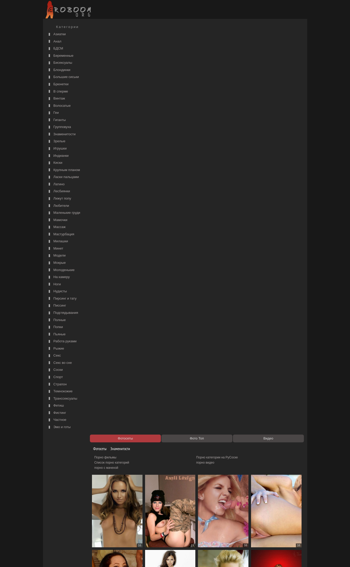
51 (237, 519)
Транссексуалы (62, 398)
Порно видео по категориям (117, 529)
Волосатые (59, 106)
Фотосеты (100, 36)
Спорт (55, 377)
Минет (55, 248)
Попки (55, 327)
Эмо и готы (59, 427)
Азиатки (56, 34)
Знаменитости (61, 134)
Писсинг (56, 305)
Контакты (134, 557)
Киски (54, 163)
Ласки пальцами (63, 177)
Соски (55, 370)
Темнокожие (60, 391)
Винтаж (56, 98)
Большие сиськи (63, 77)
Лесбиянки (58, 191)
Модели (56, 255)
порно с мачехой (109, 56)
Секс (54, 355)
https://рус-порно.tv (211, 529)
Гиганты (56, 120)
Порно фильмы (108, 45)
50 (211, 519)
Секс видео (105, 534)
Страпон (57, 384)
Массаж (56, 227)
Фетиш (55, 405)
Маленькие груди (63, 213)
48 (158, 519)
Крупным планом (63, 170)
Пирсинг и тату (62, 298)
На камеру (58, 277)
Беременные (60, 56)
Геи (53, 113)
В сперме (57, 91)
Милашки (57, 241)
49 (185, 519)
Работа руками (62, 341)
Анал (54, 41)
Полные (56, 320)
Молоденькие (61, 270)
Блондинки (58, 70)
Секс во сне (59, 363)
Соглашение (116, 557)
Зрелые (56, 141)
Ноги (54, 284)
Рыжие (55, 348)
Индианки (58, 156)
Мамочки (57, 220)
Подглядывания (62, 313)
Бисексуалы (59, 63)
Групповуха (59, 127)
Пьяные (56, 334)
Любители (58, 206)
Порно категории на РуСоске (218, 45)
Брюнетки (58, 84)
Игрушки (57, 148)
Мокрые (56, 263)
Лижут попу (59, 198)
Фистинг (56, 413)
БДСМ (55, 48)
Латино (56, 184)
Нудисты (57, 291)
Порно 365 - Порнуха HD (215, 534)
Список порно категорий (114, 51)
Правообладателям (92, 557)
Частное (57, 420)
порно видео (207, 51)
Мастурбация (60, 234)
